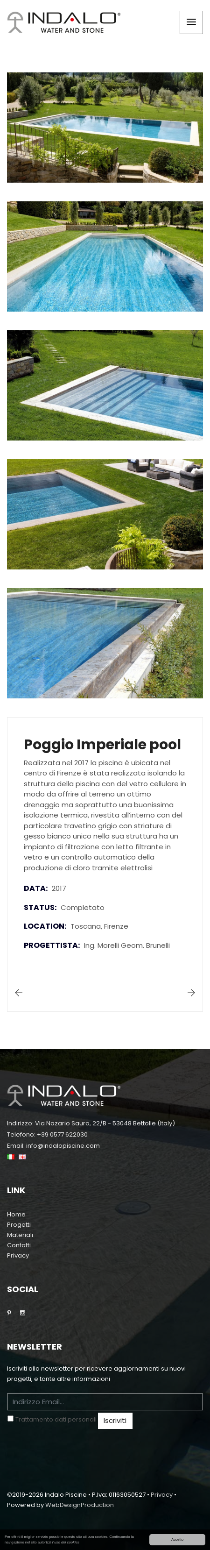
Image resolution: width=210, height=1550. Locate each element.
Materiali (20, 1234)
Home (16, 1214)
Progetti (19, 1224)
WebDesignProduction (79, 1504)
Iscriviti (115, 1420)
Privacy (18, 1255)
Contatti (19, 1245)
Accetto (177, 1540)
